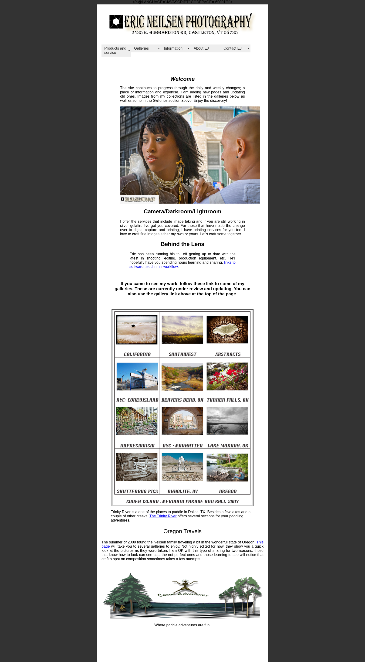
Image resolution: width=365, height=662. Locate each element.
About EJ (201, 48)
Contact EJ (232, 48)
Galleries (141, 48)
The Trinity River (162, 516)
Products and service (115, 50)
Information (173, 48)
